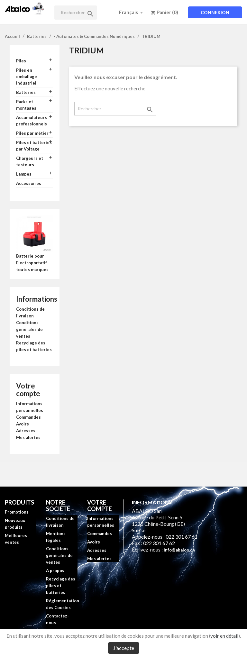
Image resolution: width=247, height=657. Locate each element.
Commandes (28, 417)
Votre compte (28, 389)
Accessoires (28, 183)
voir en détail (224, 636)
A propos (55, 570)
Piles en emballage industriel (26, 77)
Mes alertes (28, 437)
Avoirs (22, 423)
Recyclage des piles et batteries (60, 585)
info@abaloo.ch (179, 549)
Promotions (17, 512)
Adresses (25, 430)
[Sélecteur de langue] (131, 12)
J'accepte (123, 648)
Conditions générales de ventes (29, 329)
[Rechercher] (75, 12)
